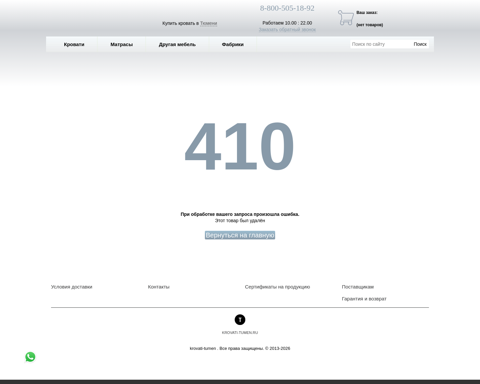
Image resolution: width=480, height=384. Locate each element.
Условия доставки (71, 286)
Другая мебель (182, 44)
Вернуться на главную (240, 235)
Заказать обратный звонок (287, 29)
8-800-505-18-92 (287, 8)
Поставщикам (358, 286)
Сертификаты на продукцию (277, 286)
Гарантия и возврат (364, 298)
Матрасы (121, 44)
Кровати (79, 44)
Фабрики (238, 44)
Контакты (159, 286)
